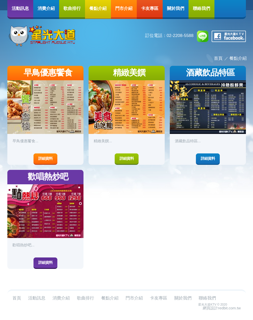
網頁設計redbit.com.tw (222, 308)
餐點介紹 (98, 8)
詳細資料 (45, 158)
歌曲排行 (72, 8)
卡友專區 (149, 8)
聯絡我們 (201, 8)
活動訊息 (20, 8)
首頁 (218, 58)
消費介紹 (46, 8)
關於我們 (175, 8)
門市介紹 (123, 8)
